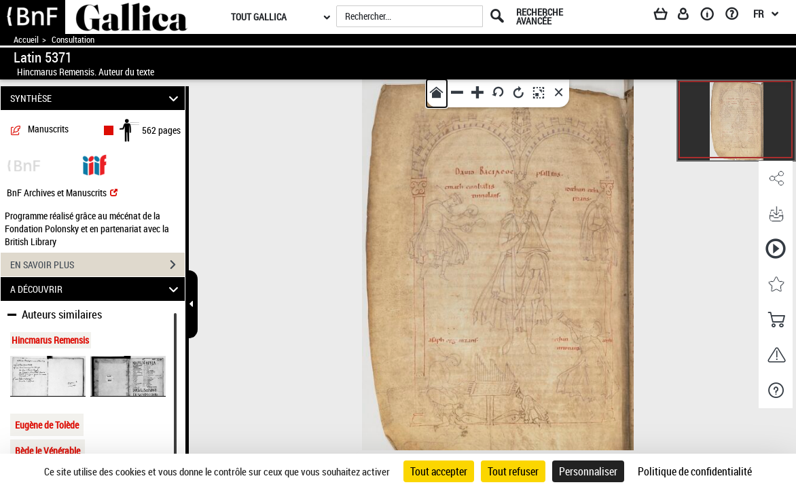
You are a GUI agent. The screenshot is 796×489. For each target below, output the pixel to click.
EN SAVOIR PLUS (97, 264)
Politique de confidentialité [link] (695, 471)
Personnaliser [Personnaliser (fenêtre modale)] (588, 471)
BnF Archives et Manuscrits (62, 192)
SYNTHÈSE (96, 98)
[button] (776, 178)
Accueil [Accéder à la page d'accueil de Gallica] (26, 40)
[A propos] (712, 16)
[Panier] (667, 16)
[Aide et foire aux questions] (736, 16)
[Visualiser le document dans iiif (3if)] (94, 164)
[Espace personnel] (689, 16)
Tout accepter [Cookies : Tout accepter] (438, 471)
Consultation (73, 40)
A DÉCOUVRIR (96, 289)
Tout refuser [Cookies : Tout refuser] (513, 471)
